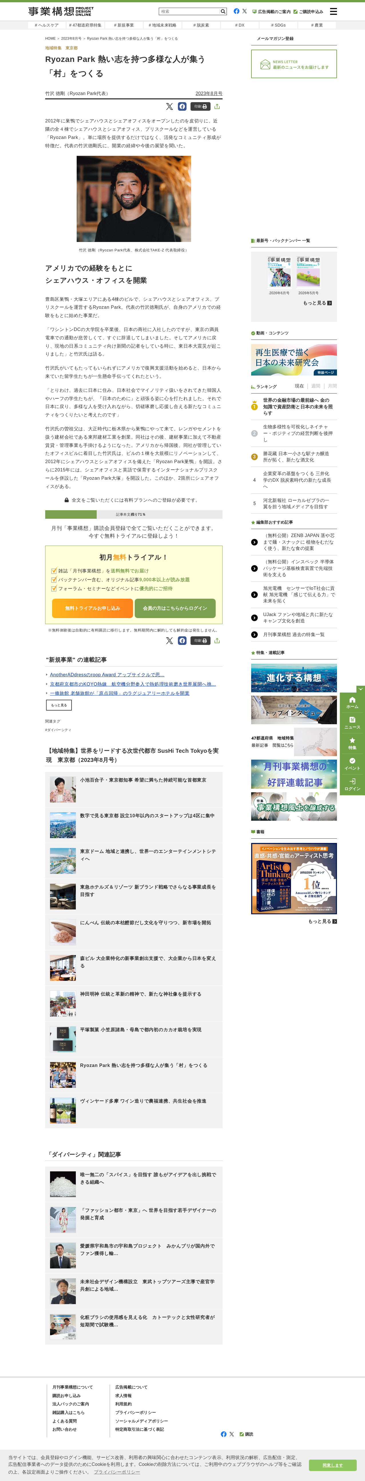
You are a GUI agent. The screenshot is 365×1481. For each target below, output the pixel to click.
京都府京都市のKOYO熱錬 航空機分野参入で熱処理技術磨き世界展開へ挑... (133, 684)
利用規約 (123, 1404)
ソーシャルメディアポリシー (141, 1421)
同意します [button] (333, 1465)
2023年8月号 (209, 93)
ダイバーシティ (59, 730)
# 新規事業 (124, 25)
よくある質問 (64, 1421)
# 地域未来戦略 (162, 25)
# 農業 (317, 25)
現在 (299, 386)
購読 (246, 1434)
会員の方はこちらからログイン (175, 608)
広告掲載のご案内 (272, 12)
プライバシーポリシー (135, 1413)
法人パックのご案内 (70, 1404)
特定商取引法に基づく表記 (139, 1429)
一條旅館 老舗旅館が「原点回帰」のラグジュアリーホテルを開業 (120, 693)
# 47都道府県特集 (85, 25)
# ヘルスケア (47, 25)
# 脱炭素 (201, 25)
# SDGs (278, 25)
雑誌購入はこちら (68, 1413)
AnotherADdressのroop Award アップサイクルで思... (107, 674)
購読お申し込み (66, 1396)
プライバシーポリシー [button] (117, 1472)
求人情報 (123, 1396)
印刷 (201, 106)
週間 (315, 386)
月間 (332, 386)
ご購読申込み (308, 12)
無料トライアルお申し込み (92, 608)
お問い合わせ (64, 1429)
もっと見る (59, 705)
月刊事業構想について (72, 1387)
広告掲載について (131, 1387)
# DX (240, 25)
